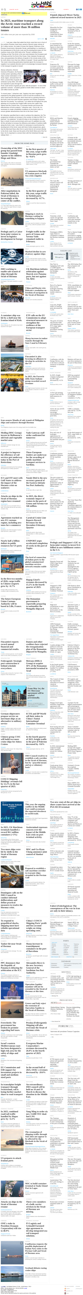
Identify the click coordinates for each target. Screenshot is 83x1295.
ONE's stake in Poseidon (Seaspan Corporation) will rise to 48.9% (11, 1227)
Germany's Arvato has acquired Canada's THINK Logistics (74, 767)
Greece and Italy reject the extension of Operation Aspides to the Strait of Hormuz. (35, 1006)
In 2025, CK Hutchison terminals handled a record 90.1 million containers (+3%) (11, 831)
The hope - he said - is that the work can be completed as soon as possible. (57, 152)
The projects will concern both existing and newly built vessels (56, 131)
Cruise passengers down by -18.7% (35, 749)
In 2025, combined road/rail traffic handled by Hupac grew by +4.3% (9, 1115)
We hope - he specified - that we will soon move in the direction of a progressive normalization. (36, 1036)
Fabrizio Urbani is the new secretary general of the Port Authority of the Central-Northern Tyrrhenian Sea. (74, 649)
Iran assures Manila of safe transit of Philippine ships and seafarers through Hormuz (22, 421)
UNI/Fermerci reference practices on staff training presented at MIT (74, 667)
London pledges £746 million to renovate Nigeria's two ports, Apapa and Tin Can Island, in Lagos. (57, 648)
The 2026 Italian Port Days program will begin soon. (75, 265)
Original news (4, 14)
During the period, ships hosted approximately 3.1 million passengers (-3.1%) (35, 534)
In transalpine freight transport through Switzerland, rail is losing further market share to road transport (12, 1089)
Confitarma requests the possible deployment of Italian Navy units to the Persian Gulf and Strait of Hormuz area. (36, 1248)
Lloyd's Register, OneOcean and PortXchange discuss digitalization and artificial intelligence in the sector (10, 937)
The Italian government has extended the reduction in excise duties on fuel (56, 163)
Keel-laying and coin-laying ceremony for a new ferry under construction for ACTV (57, 730)
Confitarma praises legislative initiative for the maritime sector (56, 456)
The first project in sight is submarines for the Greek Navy (56, 572)
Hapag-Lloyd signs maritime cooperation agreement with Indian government (57, 705)
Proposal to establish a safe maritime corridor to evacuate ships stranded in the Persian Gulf (35, 873)
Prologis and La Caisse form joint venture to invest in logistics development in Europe (12, 235)
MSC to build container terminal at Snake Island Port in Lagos (36, 1185)
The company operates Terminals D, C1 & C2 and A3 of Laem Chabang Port (74, 386)
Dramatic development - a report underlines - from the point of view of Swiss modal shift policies (11, 1100)
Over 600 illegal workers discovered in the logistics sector (74, 84)
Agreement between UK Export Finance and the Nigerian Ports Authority (56, 657)
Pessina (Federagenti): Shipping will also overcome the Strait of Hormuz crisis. (36, 1026)
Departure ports (73, 253)
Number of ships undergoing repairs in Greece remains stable (75, 162)
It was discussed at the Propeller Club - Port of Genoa (56, 447)
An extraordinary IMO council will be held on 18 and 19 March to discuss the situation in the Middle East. (36, 1090)
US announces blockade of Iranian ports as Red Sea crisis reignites (36, 173)
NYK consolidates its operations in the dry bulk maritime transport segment (75, 287)
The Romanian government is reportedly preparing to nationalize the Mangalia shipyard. (36, 604)
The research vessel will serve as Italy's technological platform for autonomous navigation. (56, 186)
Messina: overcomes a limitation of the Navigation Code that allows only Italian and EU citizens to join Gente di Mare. (75, 469)
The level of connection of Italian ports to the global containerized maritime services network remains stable (35, 562)
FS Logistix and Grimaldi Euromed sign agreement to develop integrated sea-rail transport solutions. (37, 1229)
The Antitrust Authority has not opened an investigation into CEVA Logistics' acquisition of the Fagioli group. (73, 567)
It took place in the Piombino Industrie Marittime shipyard (55, 739)
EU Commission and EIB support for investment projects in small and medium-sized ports (11, 1072)
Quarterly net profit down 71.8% (34, 1058)
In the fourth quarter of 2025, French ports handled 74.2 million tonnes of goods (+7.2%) (57, 668)
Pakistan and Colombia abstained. (33, 299)
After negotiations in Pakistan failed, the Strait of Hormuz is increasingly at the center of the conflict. (11, 196)
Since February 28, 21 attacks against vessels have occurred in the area (56, 244)
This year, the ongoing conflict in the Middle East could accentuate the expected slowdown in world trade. (35, 809)
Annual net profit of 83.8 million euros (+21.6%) (62, 22)
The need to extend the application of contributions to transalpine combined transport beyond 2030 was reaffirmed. (10, 1125)
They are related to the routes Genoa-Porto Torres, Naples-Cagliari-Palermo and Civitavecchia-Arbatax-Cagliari (37, 471)
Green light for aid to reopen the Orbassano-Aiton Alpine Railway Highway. (74, 481)
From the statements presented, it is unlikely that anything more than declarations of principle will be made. (10, 914)
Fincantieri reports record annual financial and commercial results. (10, 645)
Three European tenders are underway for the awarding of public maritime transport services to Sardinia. (36, 458)
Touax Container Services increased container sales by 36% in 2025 (74, 729)
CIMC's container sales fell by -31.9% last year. (74, 410)
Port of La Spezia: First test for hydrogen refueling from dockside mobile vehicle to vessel (56, 289)
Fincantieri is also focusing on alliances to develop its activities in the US (35, 360)
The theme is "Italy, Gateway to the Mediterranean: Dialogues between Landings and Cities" (74, 274)
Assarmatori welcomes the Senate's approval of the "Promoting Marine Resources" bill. (74, 458)
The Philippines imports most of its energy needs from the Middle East (18, 427)
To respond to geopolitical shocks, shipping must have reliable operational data (10, 925)
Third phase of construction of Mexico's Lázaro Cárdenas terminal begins (57, 638)
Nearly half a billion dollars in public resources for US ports (11, 543)
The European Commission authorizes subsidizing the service (74, 490)
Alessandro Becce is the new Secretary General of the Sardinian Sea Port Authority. (35, 968)
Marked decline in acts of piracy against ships (35, 252)
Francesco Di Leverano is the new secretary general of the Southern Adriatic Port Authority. (57, 67)
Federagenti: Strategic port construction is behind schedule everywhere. (11, 665)
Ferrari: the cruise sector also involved (35, 842)
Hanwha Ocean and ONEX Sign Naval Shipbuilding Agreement (56, 564)
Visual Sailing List (59, 254)
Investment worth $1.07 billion (8, 1235)
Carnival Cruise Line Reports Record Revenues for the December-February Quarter (36, 523)
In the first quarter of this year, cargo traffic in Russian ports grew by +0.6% (36, 153)
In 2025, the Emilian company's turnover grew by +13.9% (57, 278)
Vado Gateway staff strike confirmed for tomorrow (35, 435)
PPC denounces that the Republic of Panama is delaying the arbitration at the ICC (12, 967)
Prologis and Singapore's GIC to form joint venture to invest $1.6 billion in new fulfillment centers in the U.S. (65, 546)
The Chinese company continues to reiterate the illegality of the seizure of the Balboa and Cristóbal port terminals (11, 976)
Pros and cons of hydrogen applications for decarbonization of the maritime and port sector (57, 437)
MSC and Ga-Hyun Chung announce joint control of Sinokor (36, 852)
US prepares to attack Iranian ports (11, 1159)
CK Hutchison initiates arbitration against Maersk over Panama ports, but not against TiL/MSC (37, 274)
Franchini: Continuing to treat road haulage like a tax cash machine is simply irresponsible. (11, 1036)
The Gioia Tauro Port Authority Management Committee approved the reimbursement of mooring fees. (75, 504)
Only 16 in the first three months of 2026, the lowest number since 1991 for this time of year (36, 260)
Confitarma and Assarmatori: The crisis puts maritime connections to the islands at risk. (74, 219)
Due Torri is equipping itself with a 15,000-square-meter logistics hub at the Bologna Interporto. (57, 268)
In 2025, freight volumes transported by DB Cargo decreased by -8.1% (56, 377)
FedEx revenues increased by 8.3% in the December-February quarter (74, 626)
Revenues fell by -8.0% (56, 384)
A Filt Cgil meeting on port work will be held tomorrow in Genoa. (56, 395)
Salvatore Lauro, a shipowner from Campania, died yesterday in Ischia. (74, 607)
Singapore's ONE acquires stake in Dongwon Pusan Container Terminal (56, 588)
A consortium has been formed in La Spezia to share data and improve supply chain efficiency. (56, 47)
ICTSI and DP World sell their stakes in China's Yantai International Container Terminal (36, 718)
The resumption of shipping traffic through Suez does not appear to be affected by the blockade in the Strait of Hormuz (36, 1138)
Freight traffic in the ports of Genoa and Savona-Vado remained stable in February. (35, 236)
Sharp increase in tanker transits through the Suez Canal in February (36, 340)
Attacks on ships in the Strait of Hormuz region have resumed (11, 498)
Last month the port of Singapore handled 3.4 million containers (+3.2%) (75, 395)
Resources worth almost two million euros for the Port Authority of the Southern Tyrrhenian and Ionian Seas (74, 718)
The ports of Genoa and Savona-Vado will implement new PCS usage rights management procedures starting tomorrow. (56, 326)
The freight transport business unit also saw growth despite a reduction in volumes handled (36, 389)
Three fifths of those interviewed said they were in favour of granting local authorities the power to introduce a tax (35, 1275)
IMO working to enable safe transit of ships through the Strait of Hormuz (10, 273)
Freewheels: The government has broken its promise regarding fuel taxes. (10, 1026)
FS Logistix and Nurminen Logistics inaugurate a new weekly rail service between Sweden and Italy (74, 683)
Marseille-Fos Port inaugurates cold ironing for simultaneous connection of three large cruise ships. (56, 32)
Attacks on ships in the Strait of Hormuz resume (11, 1204)
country (72, 257)
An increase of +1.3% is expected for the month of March (56, 93)
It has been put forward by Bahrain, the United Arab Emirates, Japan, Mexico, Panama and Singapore (35, 884)
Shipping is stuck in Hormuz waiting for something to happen (34, 216)
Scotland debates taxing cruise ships (36, 1269)
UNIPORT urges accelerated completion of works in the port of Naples (37, 544)
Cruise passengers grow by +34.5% (35, 246)
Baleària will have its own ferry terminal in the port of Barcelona (75, 361)
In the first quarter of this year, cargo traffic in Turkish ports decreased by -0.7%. (36, 195)
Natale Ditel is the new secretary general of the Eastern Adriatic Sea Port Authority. (36, 482)
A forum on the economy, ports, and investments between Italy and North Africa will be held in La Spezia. (75, 142)
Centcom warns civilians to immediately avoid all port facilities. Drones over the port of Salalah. (12, 1167)
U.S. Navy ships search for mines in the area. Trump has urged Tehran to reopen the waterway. (11, 207)
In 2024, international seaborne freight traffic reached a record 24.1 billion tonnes (57, 749)
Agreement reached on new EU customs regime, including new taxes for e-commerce (11, 521)
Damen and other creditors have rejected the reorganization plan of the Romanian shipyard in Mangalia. (37, 647)
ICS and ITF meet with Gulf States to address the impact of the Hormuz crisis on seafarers (12, 483)
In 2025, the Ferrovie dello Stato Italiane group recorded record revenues (35, 380)
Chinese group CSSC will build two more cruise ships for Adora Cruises (11, 740)
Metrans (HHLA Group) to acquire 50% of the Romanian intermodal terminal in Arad (36, 666)
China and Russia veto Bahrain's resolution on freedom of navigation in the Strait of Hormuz (36, 291)
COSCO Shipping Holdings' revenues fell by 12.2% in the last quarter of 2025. (11, 783)
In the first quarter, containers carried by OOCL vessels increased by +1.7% (74, 46)
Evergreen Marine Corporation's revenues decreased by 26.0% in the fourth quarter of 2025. (36, 1048)
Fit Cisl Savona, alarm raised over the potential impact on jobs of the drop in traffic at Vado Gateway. (57, 504)
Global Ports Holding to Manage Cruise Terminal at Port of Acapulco (75, 30)
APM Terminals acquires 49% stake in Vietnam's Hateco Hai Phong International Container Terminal (56, 628)
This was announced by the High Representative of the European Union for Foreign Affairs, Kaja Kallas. (35, 997)
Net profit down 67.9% (31, 1077)
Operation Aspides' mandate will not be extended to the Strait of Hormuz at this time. (36, 987)
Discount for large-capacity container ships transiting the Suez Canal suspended (74, 67)
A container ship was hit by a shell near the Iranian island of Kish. (11, 318)
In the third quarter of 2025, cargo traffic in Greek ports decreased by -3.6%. (75, 435)
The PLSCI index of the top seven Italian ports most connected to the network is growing (35, 573)
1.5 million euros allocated (74, 512)
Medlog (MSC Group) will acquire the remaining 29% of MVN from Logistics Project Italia (75, 749)
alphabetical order (75, 256)
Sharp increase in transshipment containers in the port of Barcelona (36, 947)
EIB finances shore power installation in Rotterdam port (74, 587)
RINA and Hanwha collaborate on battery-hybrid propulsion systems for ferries (56, 121)
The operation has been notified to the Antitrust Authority (74, 758)
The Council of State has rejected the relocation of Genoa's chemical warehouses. (57, 682)
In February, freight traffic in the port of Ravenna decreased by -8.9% (56, 84)
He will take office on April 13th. (34, 490)
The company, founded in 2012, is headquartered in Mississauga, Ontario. (74, 776)
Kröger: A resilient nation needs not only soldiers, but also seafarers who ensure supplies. (11, 730)
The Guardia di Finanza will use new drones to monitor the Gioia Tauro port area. (75, 308)
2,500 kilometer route (73, 691)
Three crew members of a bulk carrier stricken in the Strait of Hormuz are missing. (36, 1207)
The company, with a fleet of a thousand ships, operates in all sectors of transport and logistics (11, 164)
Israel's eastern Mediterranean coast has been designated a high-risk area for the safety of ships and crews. (11, 1049)
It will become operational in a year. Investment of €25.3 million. (75, 368)
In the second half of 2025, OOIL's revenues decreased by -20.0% (37, 1070)
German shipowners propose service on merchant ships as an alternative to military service (11, 718)
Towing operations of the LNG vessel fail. (75, 182)
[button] (81, 9)
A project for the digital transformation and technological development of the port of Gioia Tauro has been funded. (75, 707)
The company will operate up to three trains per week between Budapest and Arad (36, 677)
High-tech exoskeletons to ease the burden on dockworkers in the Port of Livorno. (56, 608)
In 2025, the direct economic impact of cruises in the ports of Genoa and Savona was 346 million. (37, 501)
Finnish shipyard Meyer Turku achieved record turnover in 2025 (65, 16)
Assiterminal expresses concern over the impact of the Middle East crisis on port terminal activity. (36, 832)
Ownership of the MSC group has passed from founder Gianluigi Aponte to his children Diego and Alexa (12, 153)
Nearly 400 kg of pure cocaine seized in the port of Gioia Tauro (74, 323)
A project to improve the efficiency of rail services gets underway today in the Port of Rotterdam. (11, 457)
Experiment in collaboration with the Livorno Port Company (57, 617)
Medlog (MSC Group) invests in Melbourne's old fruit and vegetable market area (11, 436)
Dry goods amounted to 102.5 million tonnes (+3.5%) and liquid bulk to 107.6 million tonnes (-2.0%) (36, 163)
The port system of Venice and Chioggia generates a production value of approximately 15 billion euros (57, 482)
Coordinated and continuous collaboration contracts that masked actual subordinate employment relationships (74, 92)
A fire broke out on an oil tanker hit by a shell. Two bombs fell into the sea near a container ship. (11, 507)
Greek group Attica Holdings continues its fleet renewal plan (57, 767)
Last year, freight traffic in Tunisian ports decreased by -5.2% (56, 307)
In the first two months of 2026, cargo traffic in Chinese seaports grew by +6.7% (11, 582)
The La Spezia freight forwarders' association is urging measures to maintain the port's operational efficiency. (75, 236)
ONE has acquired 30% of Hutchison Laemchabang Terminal (74, 377)
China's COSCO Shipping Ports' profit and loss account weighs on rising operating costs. (36, 925)
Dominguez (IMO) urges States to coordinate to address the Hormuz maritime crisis (57, 235)
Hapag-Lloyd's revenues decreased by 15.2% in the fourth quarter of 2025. (36, 583)
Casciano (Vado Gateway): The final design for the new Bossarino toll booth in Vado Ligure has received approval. (56, 142)
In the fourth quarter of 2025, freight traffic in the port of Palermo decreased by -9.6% (36, 740)
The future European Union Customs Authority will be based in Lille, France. (11, 602)
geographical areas (75, 259)
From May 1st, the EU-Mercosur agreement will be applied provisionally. (36, 693)
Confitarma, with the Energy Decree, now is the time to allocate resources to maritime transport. (57, 362)
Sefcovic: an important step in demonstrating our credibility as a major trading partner (36, 705)
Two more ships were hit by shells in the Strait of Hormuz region (11, 853)
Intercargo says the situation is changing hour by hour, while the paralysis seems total (35, 224)
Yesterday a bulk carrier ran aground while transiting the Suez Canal (56, 218)
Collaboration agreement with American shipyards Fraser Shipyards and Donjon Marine (35, 369)
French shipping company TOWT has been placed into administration (74, 120)
